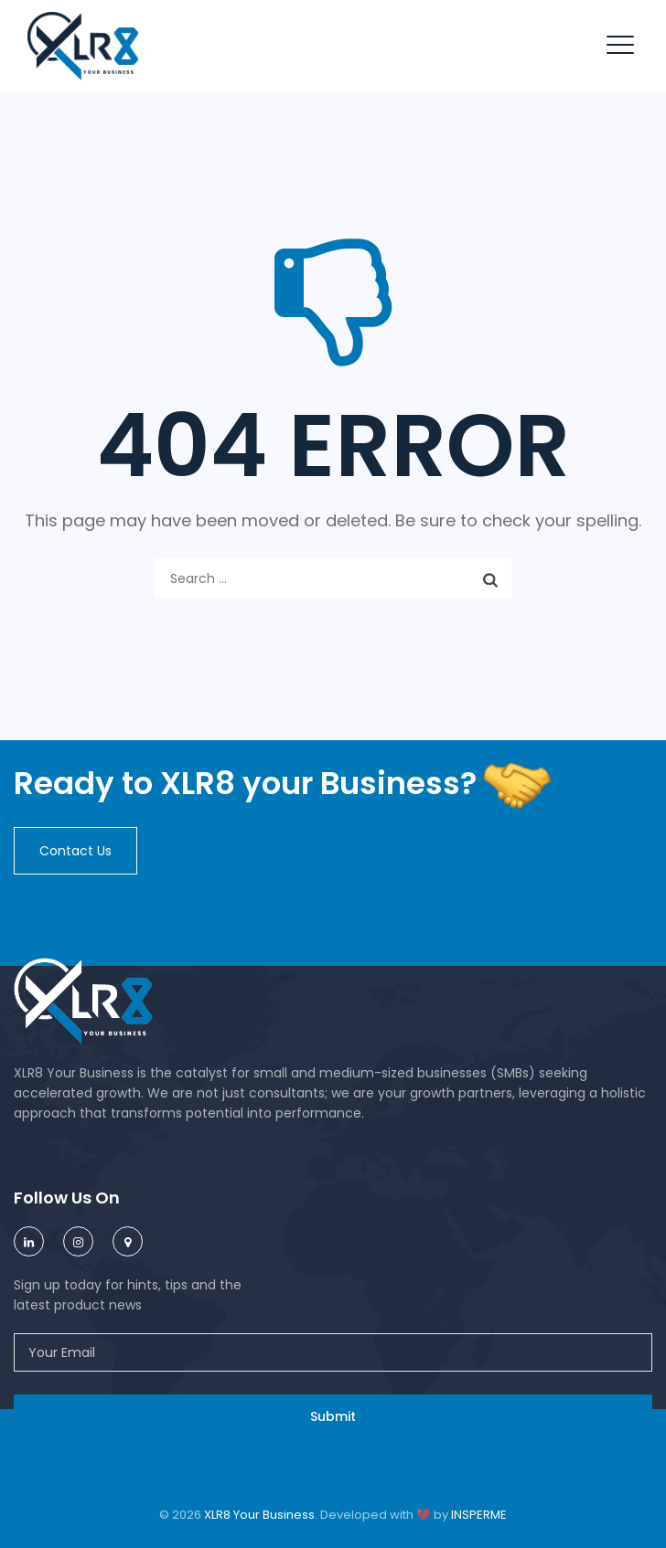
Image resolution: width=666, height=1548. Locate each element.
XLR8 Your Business (259, 1514)
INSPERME (479, 1514)
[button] (75, 851)
